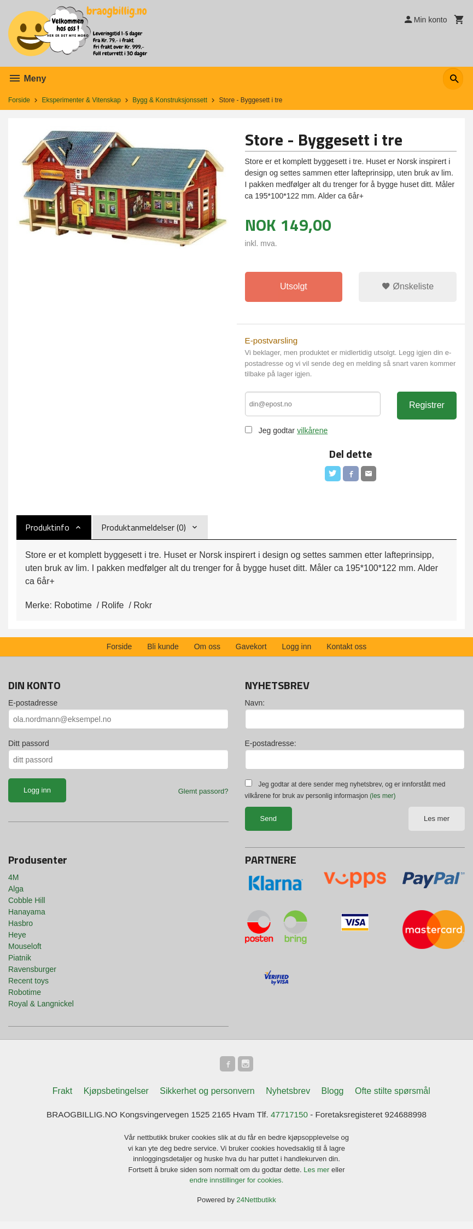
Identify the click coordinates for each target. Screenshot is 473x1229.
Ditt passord (28, 748)
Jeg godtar (277, 433)
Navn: (255, 708)
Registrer (427, 407)
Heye (17, 940)
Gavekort (251, 652)
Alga (16, 894)
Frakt (62, 1098)
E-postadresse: (270, 748)
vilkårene (312, 433)
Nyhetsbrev (288, 1098)
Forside (19, 100)
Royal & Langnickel (41, 1009)
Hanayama (26, 917)
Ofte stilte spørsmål (392, 1098)
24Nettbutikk (256, 1207)
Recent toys (28, 986)
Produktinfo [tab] (47, 532)
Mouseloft (25, 951)
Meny (27, 78)
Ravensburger (32, 974)
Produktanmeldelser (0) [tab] (143, 532)
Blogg (333, 1098)
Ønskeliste (408, 287)
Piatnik (19, 963)
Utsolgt (293, 287)
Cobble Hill (26, 905)
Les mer (436, 824)
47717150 (291, 1122)
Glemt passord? (203, 797)
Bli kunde (163, 652)
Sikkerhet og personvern (207, 1098)
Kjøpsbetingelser (116, 1098)
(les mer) (382, 801)
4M (13, 882)
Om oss (207, 652)
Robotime (24, 997)
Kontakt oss (346, 652)
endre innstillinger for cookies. (237, 1188)
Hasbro (20, 928)
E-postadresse (32, 708)
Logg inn (297, 652)
